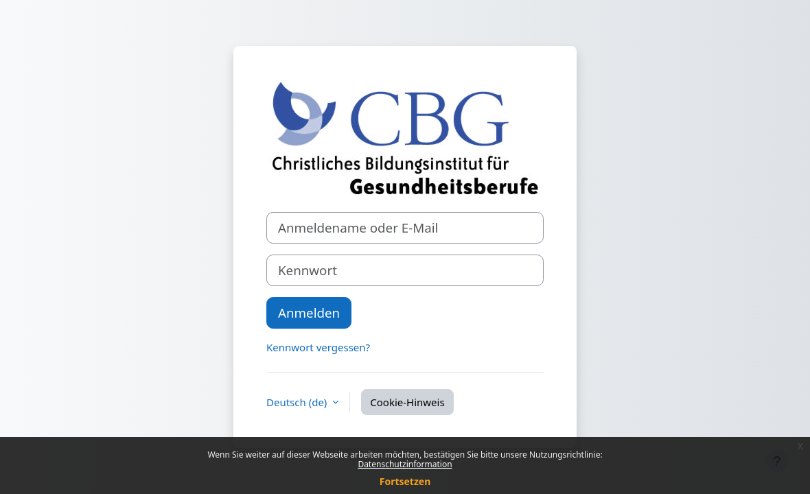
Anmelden (309, 312)
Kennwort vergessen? (318, 347)
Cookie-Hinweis (407, 402)
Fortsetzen (405, 481)
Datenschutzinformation (405, 464)
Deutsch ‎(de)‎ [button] (297, 402)
